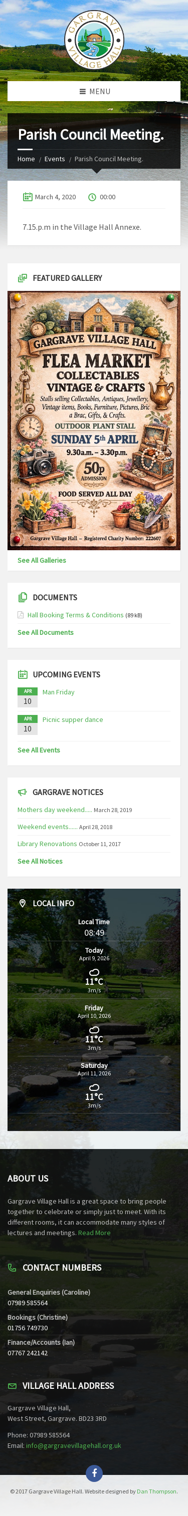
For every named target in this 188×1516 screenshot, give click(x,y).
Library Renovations (47, 843)
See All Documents (46, 632)
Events (55, 158)
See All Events (39, 749)
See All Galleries (42, 560)
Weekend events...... (48, 826)
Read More (94, 1232)
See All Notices (40, 861)
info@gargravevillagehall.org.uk (73, 1445)
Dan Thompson (156, 1491)
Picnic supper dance (73, 719)
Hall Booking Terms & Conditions (76, 614)
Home (26, 158)
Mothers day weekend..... (55, 809)
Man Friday (59, 691)
